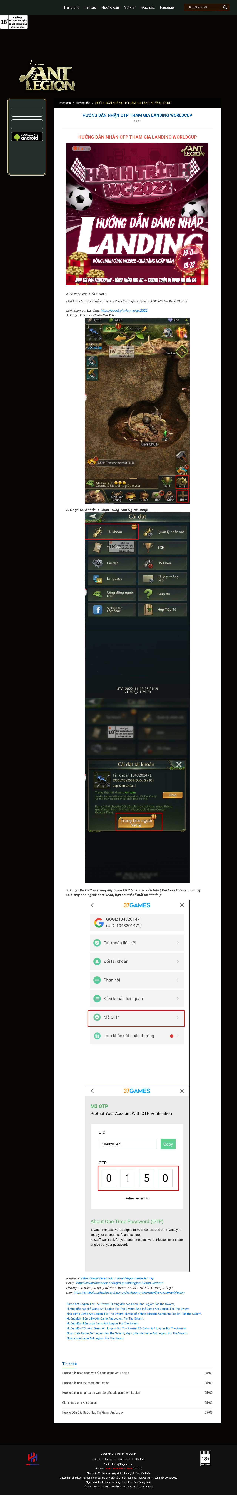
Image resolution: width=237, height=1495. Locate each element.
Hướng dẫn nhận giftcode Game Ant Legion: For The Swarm (163, 1314)
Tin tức (90, 7)
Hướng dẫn (110, 7)
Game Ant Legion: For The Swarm (88, 1304)
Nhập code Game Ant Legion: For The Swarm (95, 1338)
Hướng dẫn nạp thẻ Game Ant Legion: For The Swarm (101, 1309)
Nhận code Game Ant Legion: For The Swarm (95, 1333)
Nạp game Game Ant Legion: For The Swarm (95, 1314)
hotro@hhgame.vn (122, 1464)
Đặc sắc (148, 7)
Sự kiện (130, 7)
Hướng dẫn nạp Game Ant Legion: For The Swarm (142, 1304)
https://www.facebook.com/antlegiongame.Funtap (117, 1278)
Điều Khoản (124, 1459)
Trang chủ (71, 7)
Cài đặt (108, 1459)
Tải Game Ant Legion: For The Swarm (162, 1328)
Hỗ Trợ (96, 1459)
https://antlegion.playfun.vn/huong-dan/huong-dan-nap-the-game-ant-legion (129, 1292)
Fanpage (167, 7)
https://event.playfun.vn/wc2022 (124, 310)
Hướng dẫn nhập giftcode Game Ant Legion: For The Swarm (105, 1318)
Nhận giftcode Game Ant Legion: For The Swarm (156, 1333)
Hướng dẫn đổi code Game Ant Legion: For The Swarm (102, 1328)
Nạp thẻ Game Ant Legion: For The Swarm (162, 1309)
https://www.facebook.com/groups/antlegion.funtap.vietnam (119, 1283)
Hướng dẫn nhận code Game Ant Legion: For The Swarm (102, 1323)
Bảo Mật (139, 1459)
